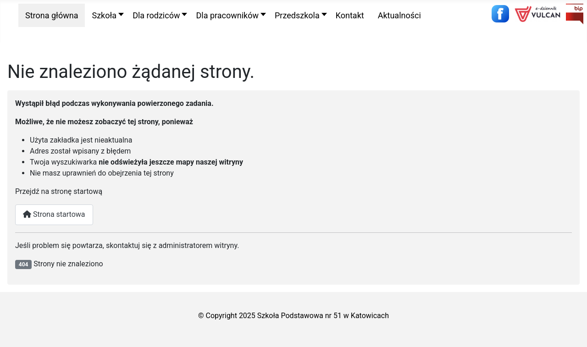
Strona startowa (54, 214)
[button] (105, 15)
